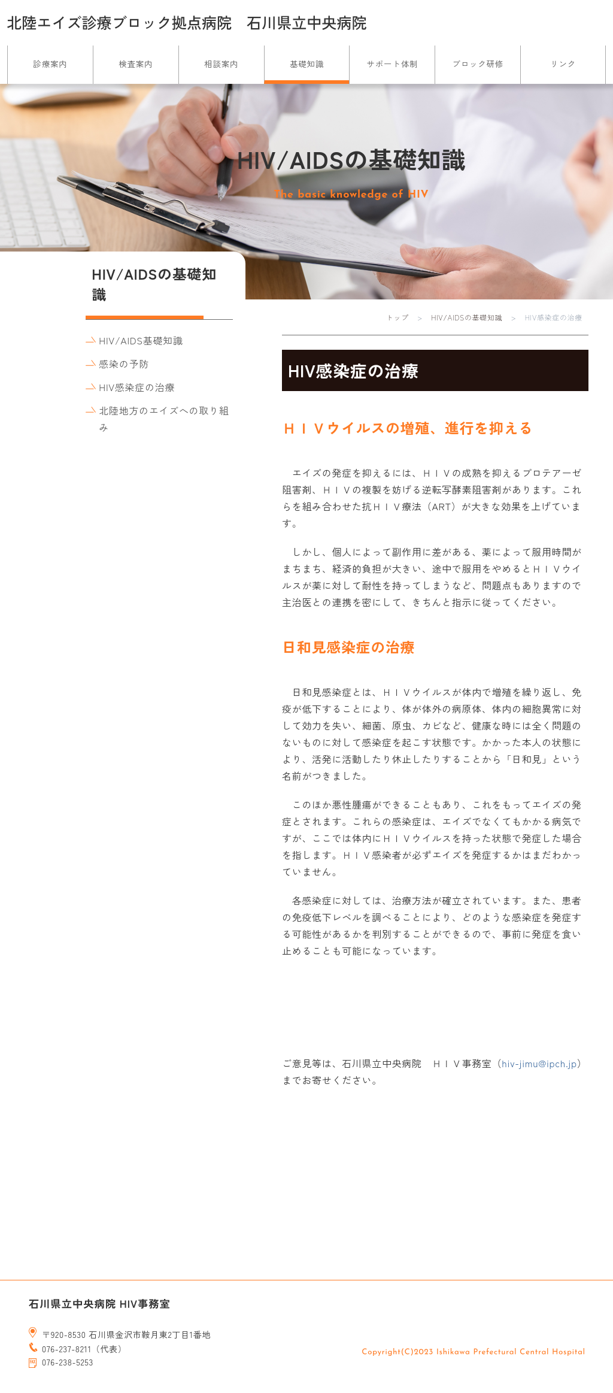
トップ (397, 317)
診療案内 (50, 63)
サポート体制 (392, 63)
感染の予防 (123, 363)
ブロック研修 (477, 63)
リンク (563, 63)
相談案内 (221, 63)
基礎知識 (307, 63)
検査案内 (136, 63)
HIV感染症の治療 (137, 387)
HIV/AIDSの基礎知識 (466, 317)
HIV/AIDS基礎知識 (141, 340)
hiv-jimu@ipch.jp (539, 1063)
